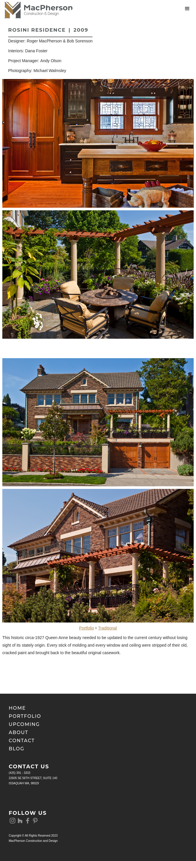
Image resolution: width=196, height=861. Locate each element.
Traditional (107, 628)
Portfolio (86, 628)
